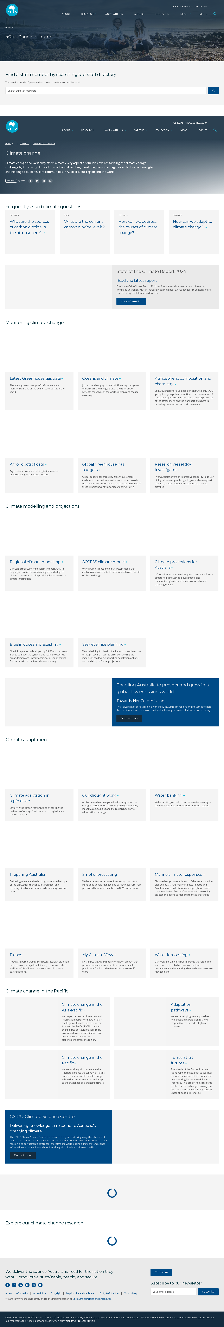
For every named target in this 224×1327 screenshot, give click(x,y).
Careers (141, 14)
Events (202, 14)
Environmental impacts (44, 143)
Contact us (161, 1272)
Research (89, 14)
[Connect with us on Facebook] (7, 1285)
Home (8, 27)
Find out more (129, 718)
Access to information (17, 1293)
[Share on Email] (50, 181)
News (185, 14)
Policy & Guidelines (109, 1293)
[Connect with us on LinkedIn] (20, 1285)
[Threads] (34, 1285)
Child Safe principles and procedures (92, 1298)
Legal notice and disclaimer (80, 1293)
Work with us (115, 14)
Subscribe (208, 1291)
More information (131, 301)
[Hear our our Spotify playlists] (27, 1285)
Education (164, 14)
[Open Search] (215, 13)
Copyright (56, 1293)
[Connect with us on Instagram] (14, 1285)
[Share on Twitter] (37, 181)
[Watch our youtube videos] (40, 1285)
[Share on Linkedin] (43, 181)
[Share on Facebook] (30, 181)
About (68, 14)
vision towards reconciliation (79, 1320)
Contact (11, 181)
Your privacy (130, 1293)
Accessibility (39, 1293)
